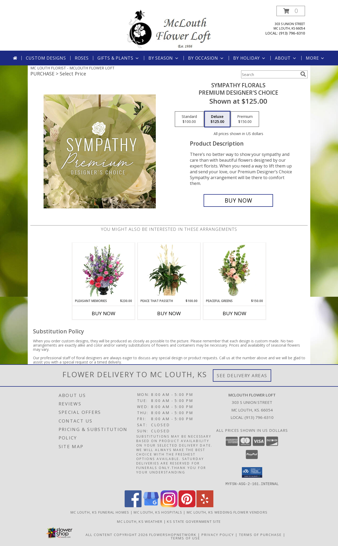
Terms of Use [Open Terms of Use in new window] (185, 537)
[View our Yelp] (204, 505)
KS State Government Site (194, 521)
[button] (290, 11)
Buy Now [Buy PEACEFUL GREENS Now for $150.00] (234, 313)
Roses (82, 58)
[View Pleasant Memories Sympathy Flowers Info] (104, 270)
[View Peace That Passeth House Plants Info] (169, 270)
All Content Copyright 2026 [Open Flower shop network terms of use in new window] (117, 534)
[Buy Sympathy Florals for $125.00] (238, 200)
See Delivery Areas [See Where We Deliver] (242, 375)
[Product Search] (269, 74)
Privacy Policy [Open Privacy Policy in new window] (217, 534)
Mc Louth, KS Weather (139, 521)
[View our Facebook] (133, 505)
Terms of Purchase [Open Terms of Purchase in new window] (260, 534)
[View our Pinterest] (187, 505)
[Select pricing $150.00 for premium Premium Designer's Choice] (245, 119)
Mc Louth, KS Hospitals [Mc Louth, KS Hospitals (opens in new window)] (158, 512)
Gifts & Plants (118, 58)
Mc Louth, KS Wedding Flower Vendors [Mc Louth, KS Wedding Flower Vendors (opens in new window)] (227, 512)
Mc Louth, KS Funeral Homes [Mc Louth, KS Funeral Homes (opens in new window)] (100, 512)
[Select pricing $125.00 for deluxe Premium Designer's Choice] (217, 119)
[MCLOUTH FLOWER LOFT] (169, 28)
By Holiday (249, 58)
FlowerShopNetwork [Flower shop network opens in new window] (172, 534)
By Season (163, 58)
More (315, 58)
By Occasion (206, 58)
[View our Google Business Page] (151, 505)
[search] (303, 74)
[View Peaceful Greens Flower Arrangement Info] (235, 270)
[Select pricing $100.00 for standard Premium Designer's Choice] (189, 119)
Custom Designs (46, 58)
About (286, 58)
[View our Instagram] (169, 505)
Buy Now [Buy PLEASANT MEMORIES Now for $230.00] (103, 313)
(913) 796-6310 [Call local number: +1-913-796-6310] (292, 33)
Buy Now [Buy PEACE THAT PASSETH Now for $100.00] (169, 313)
